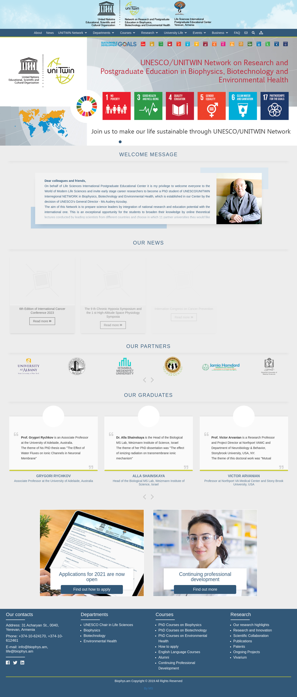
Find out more (205, 589)
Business (218, 33)
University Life (173, 33)
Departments (101, 33)
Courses (125, 33)
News (50, 33)
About (38, 33)
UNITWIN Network (70, 33)
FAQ (237, 33)
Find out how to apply (92, 589)
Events (197, 33)
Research (147, 33)
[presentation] (144, 380)
